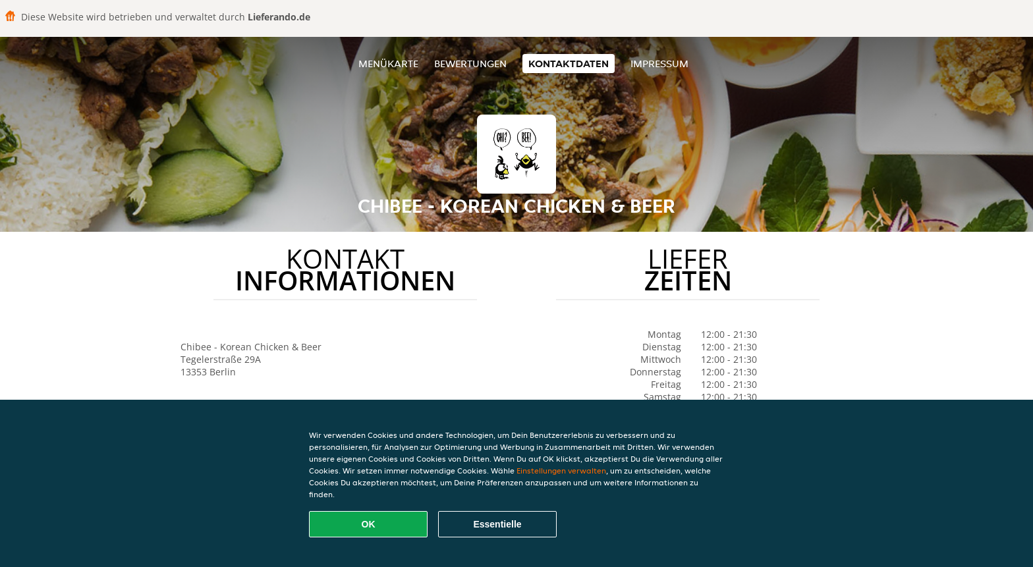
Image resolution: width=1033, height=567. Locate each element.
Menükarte (388, 63)
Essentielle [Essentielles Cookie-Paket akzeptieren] (497, 524)
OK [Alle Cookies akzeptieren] (369, 524)
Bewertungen (470, 63)
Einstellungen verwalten (561, 470)
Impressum (659, 63)
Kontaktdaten (568, 63)
